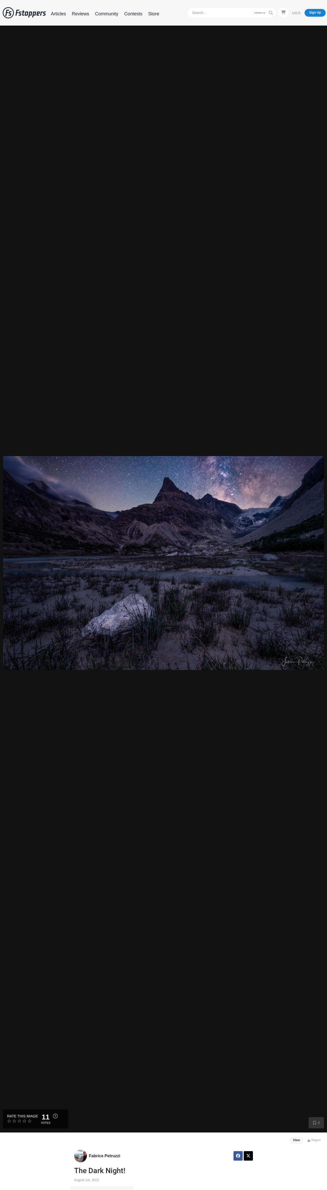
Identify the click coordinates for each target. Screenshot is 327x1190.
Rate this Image (22, 1116)
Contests (133, 13)
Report (313, 1140)
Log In (296, 12)
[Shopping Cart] (283, 12)
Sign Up (315, 12)
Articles (58, 13)
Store (153, 13)
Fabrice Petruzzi (104, 1156)
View (296, 1140)
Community (106, 13)
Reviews (80, 13)
